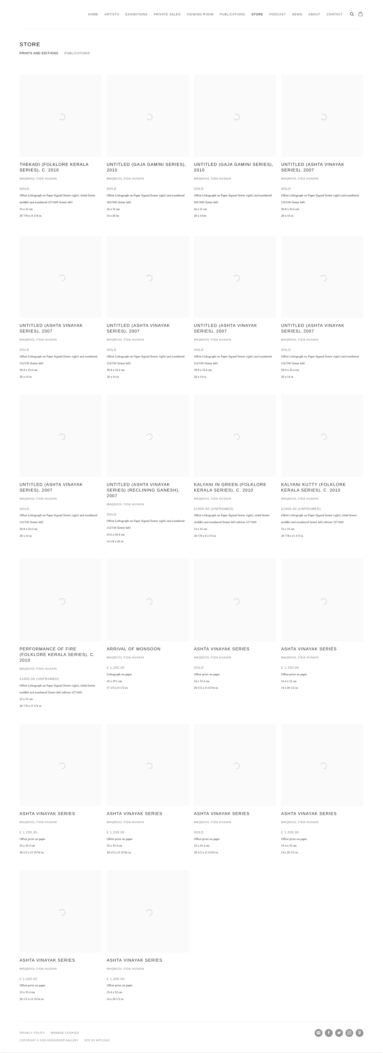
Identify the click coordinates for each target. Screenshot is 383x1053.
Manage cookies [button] (65, 1032)
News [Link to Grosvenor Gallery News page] (297, 14)
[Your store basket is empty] (360, 14)
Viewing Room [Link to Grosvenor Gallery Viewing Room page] (200, 14)
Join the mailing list (318, 1033)
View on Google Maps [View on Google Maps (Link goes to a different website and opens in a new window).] (359, 1033)
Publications (77, 53)
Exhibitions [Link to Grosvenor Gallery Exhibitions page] (136, 14)
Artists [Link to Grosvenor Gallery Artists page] (112, 14)
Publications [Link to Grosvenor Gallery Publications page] (232, 14)
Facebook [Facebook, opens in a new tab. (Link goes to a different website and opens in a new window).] (329, 1033)
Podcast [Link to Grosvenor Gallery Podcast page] (277, 14)
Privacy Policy (32, 1032)
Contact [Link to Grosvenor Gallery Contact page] (334, 14)
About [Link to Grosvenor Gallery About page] (314, 14)
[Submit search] (352, 13)
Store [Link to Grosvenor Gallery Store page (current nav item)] (257, 14)
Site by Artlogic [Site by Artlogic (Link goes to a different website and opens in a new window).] (97, 1040)
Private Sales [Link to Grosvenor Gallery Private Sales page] (167, 14)
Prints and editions (39, 53)
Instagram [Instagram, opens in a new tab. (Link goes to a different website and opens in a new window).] (349, 1033)
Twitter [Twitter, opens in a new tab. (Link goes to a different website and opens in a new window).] (339, 1033)
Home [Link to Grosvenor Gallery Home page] (93, 14)
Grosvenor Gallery (39, 14)
